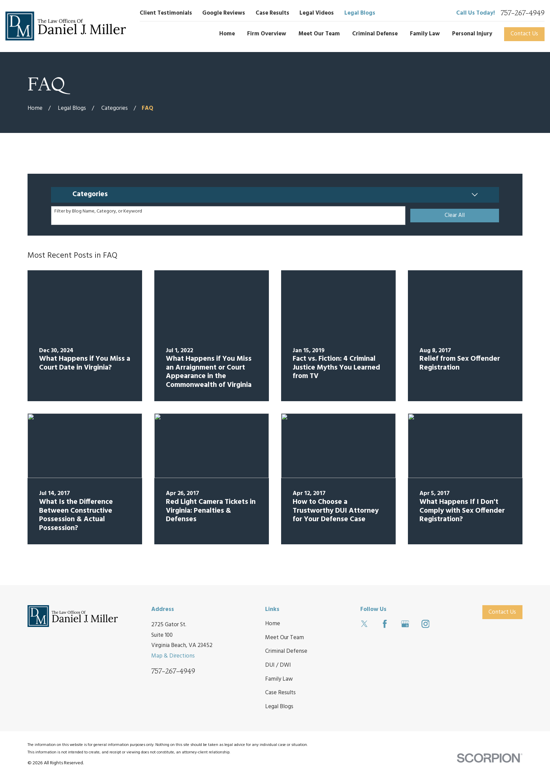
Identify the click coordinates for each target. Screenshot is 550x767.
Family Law (279, 679)
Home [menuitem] (227, 33)
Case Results (272, 13)
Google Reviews (223, 13)
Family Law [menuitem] (425, 33)
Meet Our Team (284, 637)
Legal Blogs (359, 13)
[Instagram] (426, 624)
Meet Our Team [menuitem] (319, 33)
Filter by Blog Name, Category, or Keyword (98, 212)
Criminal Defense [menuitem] (375, 33)
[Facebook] (385, 624)
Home (272, 623)
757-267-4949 (523, 13)
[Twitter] (364, 624)
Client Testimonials (166, 13)
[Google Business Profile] (405, 624)
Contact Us (524, 33)
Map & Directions (173, 656)
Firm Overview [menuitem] (266, 33)
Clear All (455, 215)
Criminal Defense (286, 651)
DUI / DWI (278, 665)
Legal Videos (316, 13)
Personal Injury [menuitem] (472, 33)
